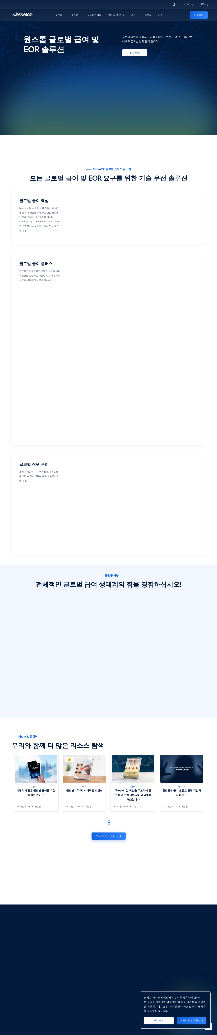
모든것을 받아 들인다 (191, 1020)
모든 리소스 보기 (105, 836)
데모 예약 (135, 53)
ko (203, 4)
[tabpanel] (36, 784)
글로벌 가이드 (94, 15)
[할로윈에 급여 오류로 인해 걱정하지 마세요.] (181, 782)
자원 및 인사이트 (116, 15)
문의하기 (198, 15)
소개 (133, 15)
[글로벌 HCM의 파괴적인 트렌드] (84, 782)
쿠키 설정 (159, 1020)
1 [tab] (109, 822)
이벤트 (148, 15)
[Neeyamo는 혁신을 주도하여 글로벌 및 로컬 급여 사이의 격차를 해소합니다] (133, 782)
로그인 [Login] (189, 4)
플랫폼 (59, 15)
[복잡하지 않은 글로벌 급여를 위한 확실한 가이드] (36, 782)
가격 (160, 15)
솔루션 (75, 15)
